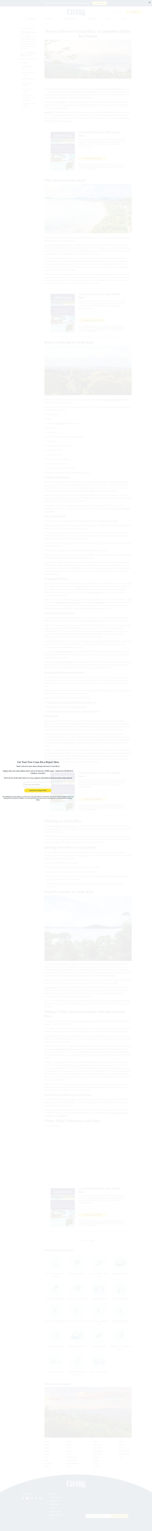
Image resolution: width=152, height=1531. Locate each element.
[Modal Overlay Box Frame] (76, 765)
